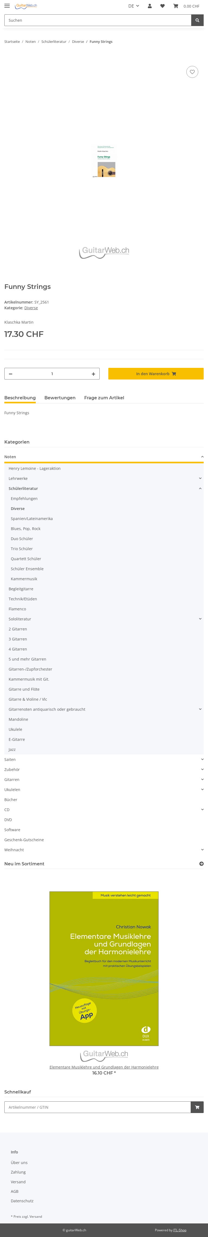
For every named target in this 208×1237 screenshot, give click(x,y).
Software (12, 829)
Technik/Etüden (23, 598)
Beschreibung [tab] (20, 397)
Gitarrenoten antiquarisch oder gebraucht (47, 709)
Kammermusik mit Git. (29, 679)
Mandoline (18, 719)
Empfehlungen (24, 498)
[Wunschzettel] (162, 6)
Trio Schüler (22, 548)
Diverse (31, 307)
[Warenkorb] (186, 6)
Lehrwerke (18, 478)
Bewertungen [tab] (60, 397)
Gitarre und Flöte (24, 689)
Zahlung (18, 1172)
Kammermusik (24, 578)
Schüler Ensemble (27, 568)
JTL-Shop (179, 1230)
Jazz (12, 749)
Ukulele (15, 729)
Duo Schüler (22, 538)
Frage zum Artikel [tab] (104, 397)
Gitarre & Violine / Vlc (28, 699)
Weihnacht (14, 849)
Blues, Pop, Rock (25, 528)
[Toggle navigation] (7, 3)
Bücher (10, 799)
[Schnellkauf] (97, 1107)
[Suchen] (97, 20)
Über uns (19, 1162)
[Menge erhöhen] (93, 373)
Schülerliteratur (23, 488)
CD (6, 809)
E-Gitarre (17, 739)
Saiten (10, 759)
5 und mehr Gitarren (27, 659)
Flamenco (17, 608)
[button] (150, 6)
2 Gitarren (18, 629)
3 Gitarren (18, 639)
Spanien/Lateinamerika (32, 518)
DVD (8, 819)
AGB (14, 1191)
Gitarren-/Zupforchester (30, 669)
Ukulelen (12, 789)
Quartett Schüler (26, 558)
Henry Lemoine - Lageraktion (35, 468)
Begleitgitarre (21, 588)
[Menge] (52, 373)
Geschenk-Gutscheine (24, 839)
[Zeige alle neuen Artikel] (201, 863)
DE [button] (131, 6)
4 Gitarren (18, 649)
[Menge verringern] (11, 373)
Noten (10, 456)
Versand (18, 1181)
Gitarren (12, 779)
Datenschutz (22, 1200)
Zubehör (12, 769)
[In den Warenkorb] (8, 59)
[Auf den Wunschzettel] (192, 72)
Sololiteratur (20, 618)
